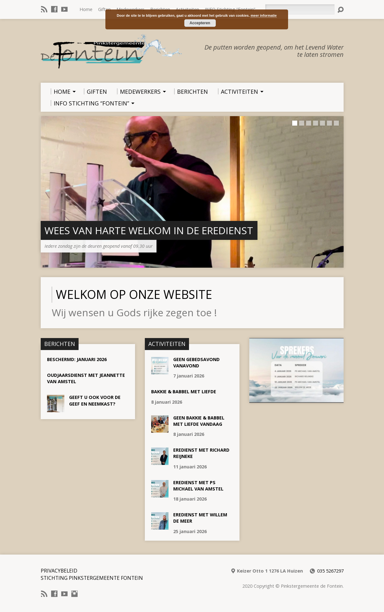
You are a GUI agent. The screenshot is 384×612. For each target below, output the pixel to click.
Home (86, 9)
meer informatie (264, 15)
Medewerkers (130, 9)
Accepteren (200, 23)
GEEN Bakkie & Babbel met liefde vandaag (198, 421)
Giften (104, 9)
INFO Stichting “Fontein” (230, 9)
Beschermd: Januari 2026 (77, 359)
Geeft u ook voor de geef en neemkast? (95, 400)
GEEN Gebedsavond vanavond (196, 362)
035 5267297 (330, 571)
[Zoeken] (299, 9)
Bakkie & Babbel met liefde (183, 392)
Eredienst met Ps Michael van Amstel (198, 485)
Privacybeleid (59, 570)
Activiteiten (187, 9)
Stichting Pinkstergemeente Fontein (92, 577)
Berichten (160, 9)
